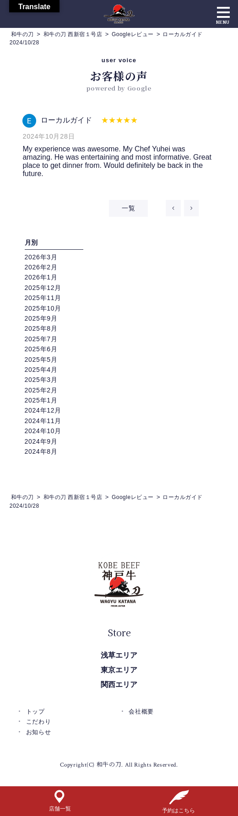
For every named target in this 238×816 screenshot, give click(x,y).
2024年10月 (43, 431)
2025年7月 (41, 339)
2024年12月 (43, 410)
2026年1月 (41, 277)
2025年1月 (41, 400)
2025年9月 (41, 318)
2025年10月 (43, 308)
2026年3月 (41, 257)
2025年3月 (41, 379)
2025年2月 (41, 390)
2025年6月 (41, 349)
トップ (35, 711)
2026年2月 (41, 267)
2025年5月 (41, 359)
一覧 (128, 208)
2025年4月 (41, 369)
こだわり (38, 721)
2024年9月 (41, 441)
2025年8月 (41, 328)
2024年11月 (43, 420)
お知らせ (38, 732)
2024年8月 (41, 451)
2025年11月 (43, 297)
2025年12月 (43, 287)
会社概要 (141, 711)
